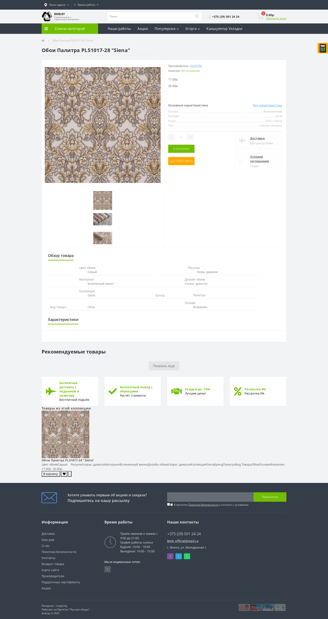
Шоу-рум (48, 540)
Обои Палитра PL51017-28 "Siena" (68, 460)
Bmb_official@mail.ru (183, 541)
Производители (53, 576)
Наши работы (119, 28)
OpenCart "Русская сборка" (73, 609)
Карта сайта (50, 570)
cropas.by (61, 606)
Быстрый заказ (181, 161)
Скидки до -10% (197, 389)
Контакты (48, 558)
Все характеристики (267, 105)
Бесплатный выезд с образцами (136, 389)
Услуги (192, 28)
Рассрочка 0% (255, 389)
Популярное (167, 28)
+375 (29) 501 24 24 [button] (184, 533)
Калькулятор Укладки (224, 28)
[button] (57, 5)
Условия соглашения (259, 159)
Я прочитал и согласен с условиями (211, 505)
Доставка (257, 138)
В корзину (181, 149)
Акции (142, 28)
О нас (46, 546)
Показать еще (164, 366)
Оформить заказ (276, 18)
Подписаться (270, 497)
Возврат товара (53, 564)
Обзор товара (61, 255)
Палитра (196, 66)
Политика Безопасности (203, 505)
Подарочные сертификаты (61, 582)
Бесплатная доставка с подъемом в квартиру (69, 389)
